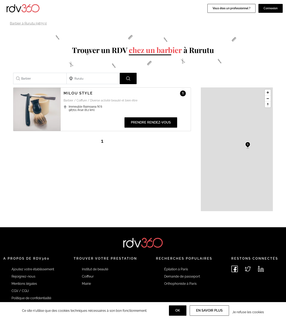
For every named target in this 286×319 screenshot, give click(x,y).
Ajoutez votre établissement (33, 269)
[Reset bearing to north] (268, 104)
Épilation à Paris (176, 269)
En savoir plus (209, 310)
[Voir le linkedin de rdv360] (261, 269)
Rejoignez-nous (23, 276)
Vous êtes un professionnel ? (231, 8)
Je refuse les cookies (248, 312)
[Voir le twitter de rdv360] (247, 269)
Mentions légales (24, 284)
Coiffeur (88, 276)
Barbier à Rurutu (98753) (28, 23)
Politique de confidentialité (31, 298)
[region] (237, 149)
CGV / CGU (20, 291)
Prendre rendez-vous (151, 122)
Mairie (86, 284)
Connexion (271, 8)
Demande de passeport (182, 276)
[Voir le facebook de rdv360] (234, 269)
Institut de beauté (95, 269)
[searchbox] (40, 78)
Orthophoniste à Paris (180, 284)
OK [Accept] (177, 310)
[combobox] (40, 78)
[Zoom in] (268, 92)
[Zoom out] (268, 98)
